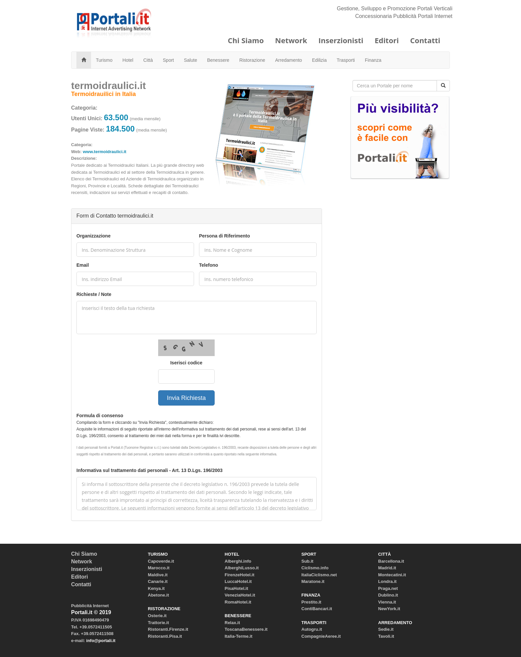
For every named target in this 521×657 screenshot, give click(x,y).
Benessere (218, 60)
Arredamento (288, 60)
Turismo (104, 60)
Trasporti (346, 60)
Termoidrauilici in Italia (103, 94)
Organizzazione (93, 235)
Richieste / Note (93, 294)
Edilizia (319, 60)
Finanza (373, 60)
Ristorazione (252, 60)
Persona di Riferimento (224, 235)
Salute (190, 60)
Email (82, 265)
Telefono (208, 265)
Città (148, 60)
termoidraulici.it (108, 85)
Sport (168, 60)
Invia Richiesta (186, 398)
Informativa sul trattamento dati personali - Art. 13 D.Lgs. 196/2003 (149, 470)
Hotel (128, 60)
